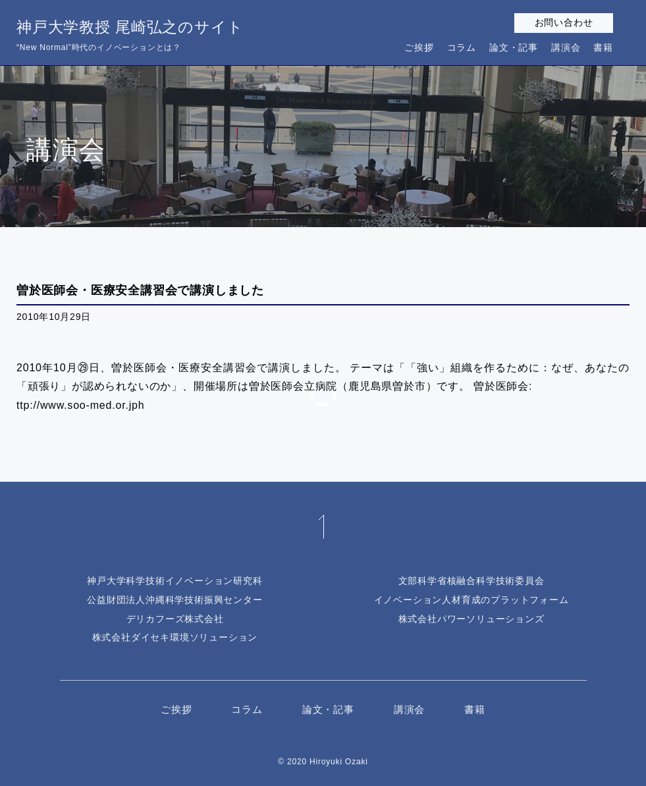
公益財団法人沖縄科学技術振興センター (174, 599)
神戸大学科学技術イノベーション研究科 (174, 580)
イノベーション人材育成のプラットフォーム (471, 599)
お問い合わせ (564, 22)
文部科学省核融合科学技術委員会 (471, 580)
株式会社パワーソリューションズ (471, 619)
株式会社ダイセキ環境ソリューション (175, 637)
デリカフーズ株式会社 (175, 619)
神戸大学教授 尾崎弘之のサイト (129, 36)
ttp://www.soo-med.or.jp (77, 405)
